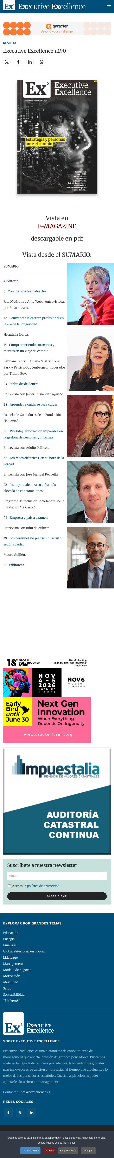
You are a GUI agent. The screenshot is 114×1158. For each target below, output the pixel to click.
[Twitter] (20, 1112)
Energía (9, 939)
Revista (9, 43)
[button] (109, 6)
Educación (11, 933)
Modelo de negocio (17, 970)
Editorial (12, 281)
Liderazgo (10, 957)
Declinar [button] (49, 1151)
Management (13, 964)
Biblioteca (16, 565)
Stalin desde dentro (24, 384)
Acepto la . (34, 886)
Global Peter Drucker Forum (24, 951)
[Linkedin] (31, 1112)
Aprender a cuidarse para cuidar (34, 404)
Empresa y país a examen (29, 518)
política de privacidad (43, 886)
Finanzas (10, 945)
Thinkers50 (11, 1001)
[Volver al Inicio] (44, 6)
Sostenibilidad (14, 994)
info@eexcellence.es (35, 1092)
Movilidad (10, 982)
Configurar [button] (88, 1151)
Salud (7, 988)
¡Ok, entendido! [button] (30, 1151)
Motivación (11, 976)
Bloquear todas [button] (68, 1151)
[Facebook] (8, 1112)
